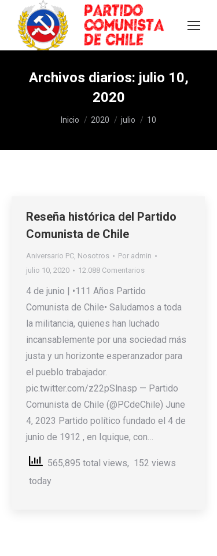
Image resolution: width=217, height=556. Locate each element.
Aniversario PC (50, 255)
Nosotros (93, 255)
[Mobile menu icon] (193, 25)
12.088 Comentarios (111, 270)
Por (135, 255)
